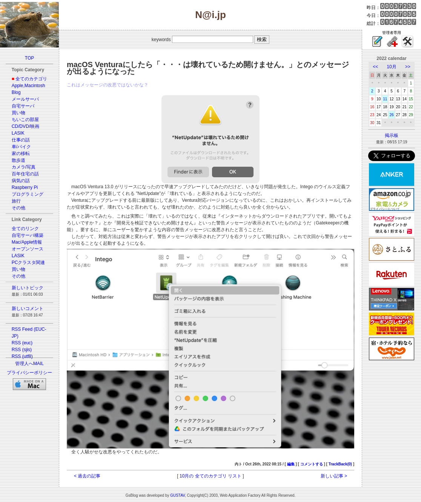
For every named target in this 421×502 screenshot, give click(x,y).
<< (375, 66)
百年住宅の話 (25, 174)
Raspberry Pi (25, 187)
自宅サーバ (23, 106)
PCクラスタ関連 (28, 262)
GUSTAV (177, 495)
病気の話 (21, 180)
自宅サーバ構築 (27, 235)
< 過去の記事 (87, 476)
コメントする (311, 464)
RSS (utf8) (22, 356)
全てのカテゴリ (31, 78)
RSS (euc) (22, 342)
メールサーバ (25, 99)
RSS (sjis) (22, 349)
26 (391, 115)
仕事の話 (21, 140)
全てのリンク (25, 228)
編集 (291, 464)
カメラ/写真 (23, 167)
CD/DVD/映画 (25, 126)
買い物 (18, 112)
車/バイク (21, 146)
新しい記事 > (334, 476)
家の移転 (21, 153)
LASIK (18, 133)
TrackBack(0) (340, 464)
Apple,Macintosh (28, 85)
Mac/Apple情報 (27, 242)
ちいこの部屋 (25, 119)
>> (407, 66)
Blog (16, 92)
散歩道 (18, 160)
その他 (18, 207)
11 (385, 99)
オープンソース (27, 249)
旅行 (16, 201)
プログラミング (27, 194)
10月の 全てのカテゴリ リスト (210, 476)
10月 (391, 66)
